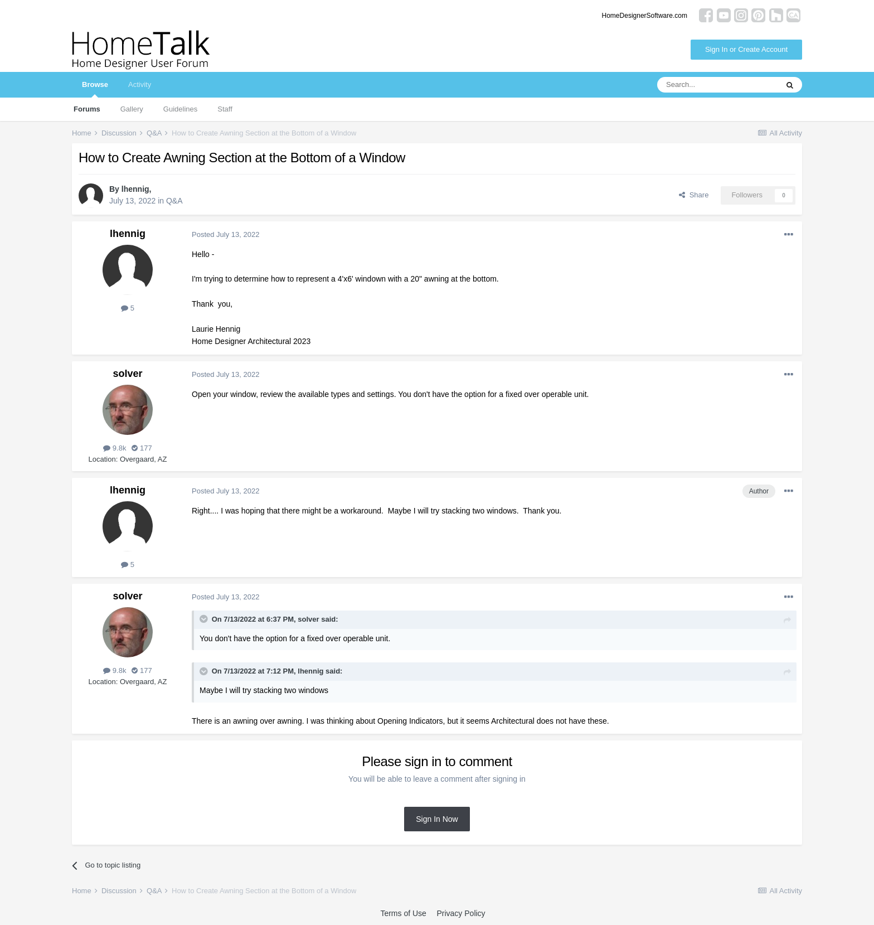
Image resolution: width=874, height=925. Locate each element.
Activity (139, 84)
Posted (225, 234)
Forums (87, 109)
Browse (95, 89)
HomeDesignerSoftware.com (644, 16)
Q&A (174, 200)
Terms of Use (403, 913)
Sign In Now (437, 819)
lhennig (135, 189)
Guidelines (180, 109)
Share (693, 195)
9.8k (114, 448)
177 (142, 448)
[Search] (717, 85)
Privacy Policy (460, 913)
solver (127, 373)
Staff (224, 109)
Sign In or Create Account (746, 49)
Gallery (131, 109)
